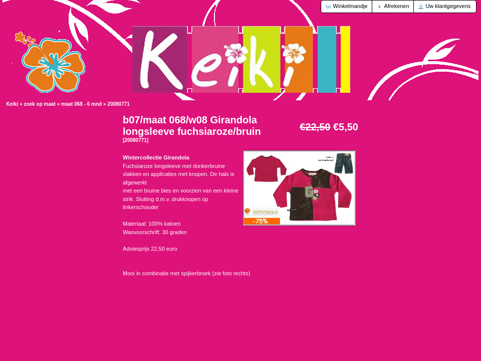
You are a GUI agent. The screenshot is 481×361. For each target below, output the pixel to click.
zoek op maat (40, 104)
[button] (347, 6)
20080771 (118, 104)
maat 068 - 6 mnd (81, 104)
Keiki (13, 104)
